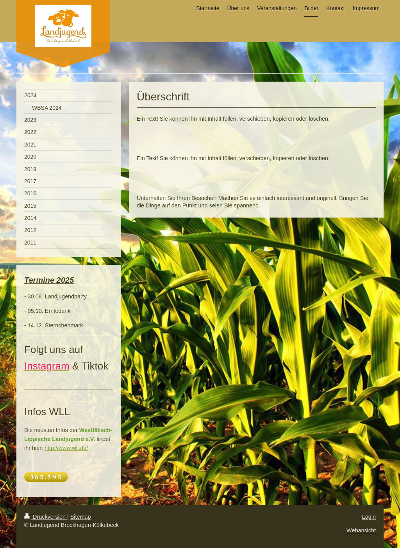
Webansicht (361, 530)
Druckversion (45, 517)
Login (369, 517)
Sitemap (80, 517)
